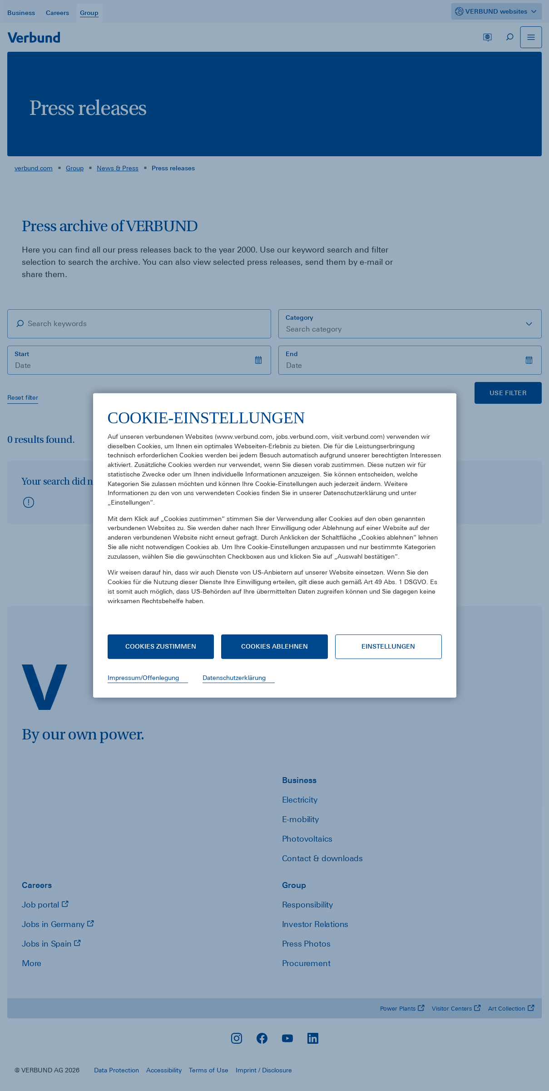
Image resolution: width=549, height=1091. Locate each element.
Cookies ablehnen (274, 646)
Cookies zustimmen (160, 646)
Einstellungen (388, 646)
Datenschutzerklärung (234, 677)
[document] (275, 514)
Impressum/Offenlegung (143, 677)
